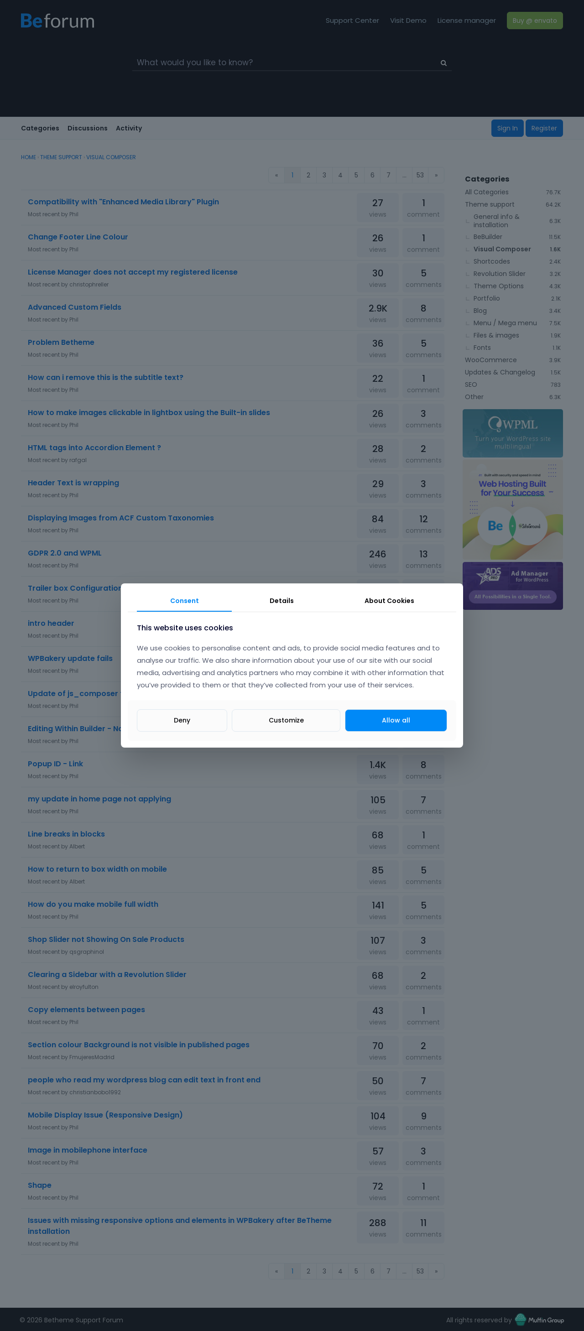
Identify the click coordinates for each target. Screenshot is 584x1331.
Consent (184, 600)
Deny (182, 720)
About (389, 600)
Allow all (396, 720)
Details (282, 600)
